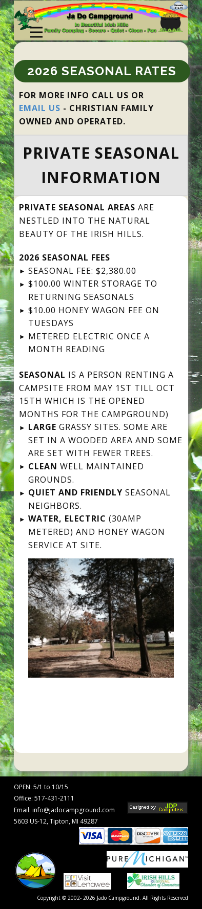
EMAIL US (39, 108)
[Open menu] (36, 32)
